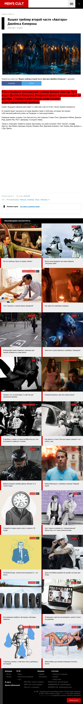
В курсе (8, 682)
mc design (63, 693)
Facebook (11, 83)
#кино (37, 200)
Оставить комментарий (30, 206)
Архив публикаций (12, 685)
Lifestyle (55, 671)
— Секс (18, 679)
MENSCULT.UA (58, 682)
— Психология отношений (24, 677)
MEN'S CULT (33, 684)
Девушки (8, 671)
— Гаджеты (41, 674)
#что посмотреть (13, 200)
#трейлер (30, 200)
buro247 (27, 196)
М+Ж (18, 671)
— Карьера (54, 677)
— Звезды (8, 677)
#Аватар (23, 200)
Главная (4, 14)
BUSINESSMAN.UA (59, 684)
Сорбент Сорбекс (44, 695)
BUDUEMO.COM (60, 687)
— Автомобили (42, 677)
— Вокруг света (56, 679)
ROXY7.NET (34, 682)
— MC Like (8, 674)
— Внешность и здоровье (59, 674)
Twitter (31, 83)
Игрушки (40, 671)
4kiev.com (31, 687)
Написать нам (74, 700)
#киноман (44, 200)
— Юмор (19, 674)
